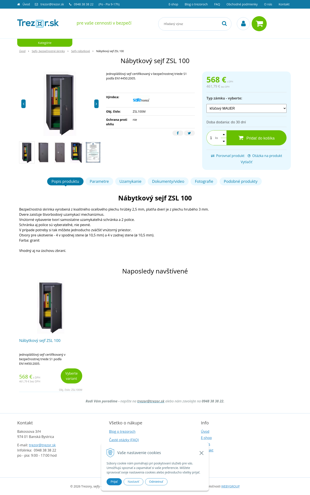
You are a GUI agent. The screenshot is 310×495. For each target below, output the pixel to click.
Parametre (99, 181)
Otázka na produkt (265, 155)
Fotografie (204, 181)
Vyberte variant (71, 376)
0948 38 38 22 (84, 4)
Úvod (26, 4)
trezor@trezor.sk (52, 4)
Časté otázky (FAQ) (124, 440)
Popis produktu (65, 181)
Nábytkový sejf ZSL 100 (39, 340)
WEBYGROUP (230, 486)
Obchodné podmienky (242, 4)
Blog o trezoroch (196, 4)
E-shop (173, 4)
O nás (268, 4)
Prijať (114, 481)
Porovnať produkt (228, 155)
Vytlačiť (246, 162)
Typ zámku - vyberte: (224, 98)
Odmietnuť (156, 481)
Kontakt (284, 4)
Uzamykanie (130, 181)
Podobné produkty (240, 181)
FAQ (217, 4)
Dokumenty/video (168, 181)
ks (216, 138)
